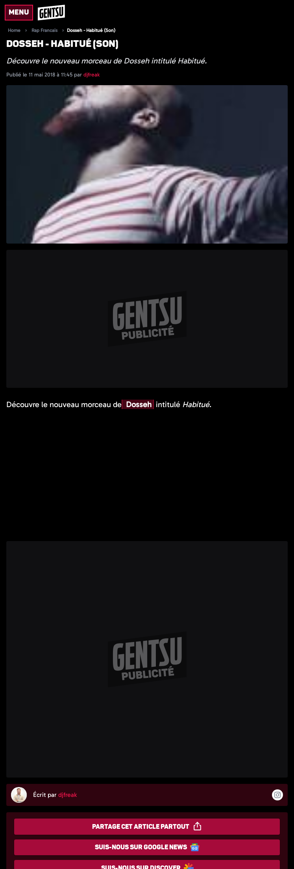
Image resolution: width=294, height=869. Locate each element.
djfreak (91, 74)
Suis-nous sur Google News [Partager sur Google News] (147, 847)
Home (14, 30)
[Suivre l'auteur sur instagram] (277, 794)
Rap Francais (44, 30)
